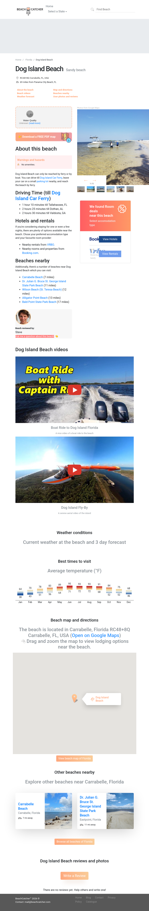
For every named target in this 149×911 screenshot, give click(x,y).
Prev (90, 181)
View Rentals (110, 253)
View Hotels (110, 239)
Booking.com (30, 253)
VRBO (50, 244)
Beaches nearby (61, 93)
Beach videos (24, 93)
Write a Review (74, 876)
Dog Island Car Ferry (51, 177)
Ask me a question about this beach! (34, 336)
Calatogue (91, 901)
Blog (88, 897)
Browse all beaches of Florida (74, 841)
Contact (99, 897)
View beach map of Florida (74, 758)
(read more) (34, 123)
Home (49, 6)
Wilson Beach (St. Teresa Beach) (42, 289)
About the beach (25, 90)
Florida (28, 59)
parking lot (42, 181)
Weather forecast (25, 96)
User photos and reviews (65, 96)
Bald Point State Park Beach (39, 302)
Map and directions (63, 90)
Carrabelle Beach (32, 277)
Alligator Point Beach (35, 297)
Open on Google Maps (95, 635)
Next (100, 181)
